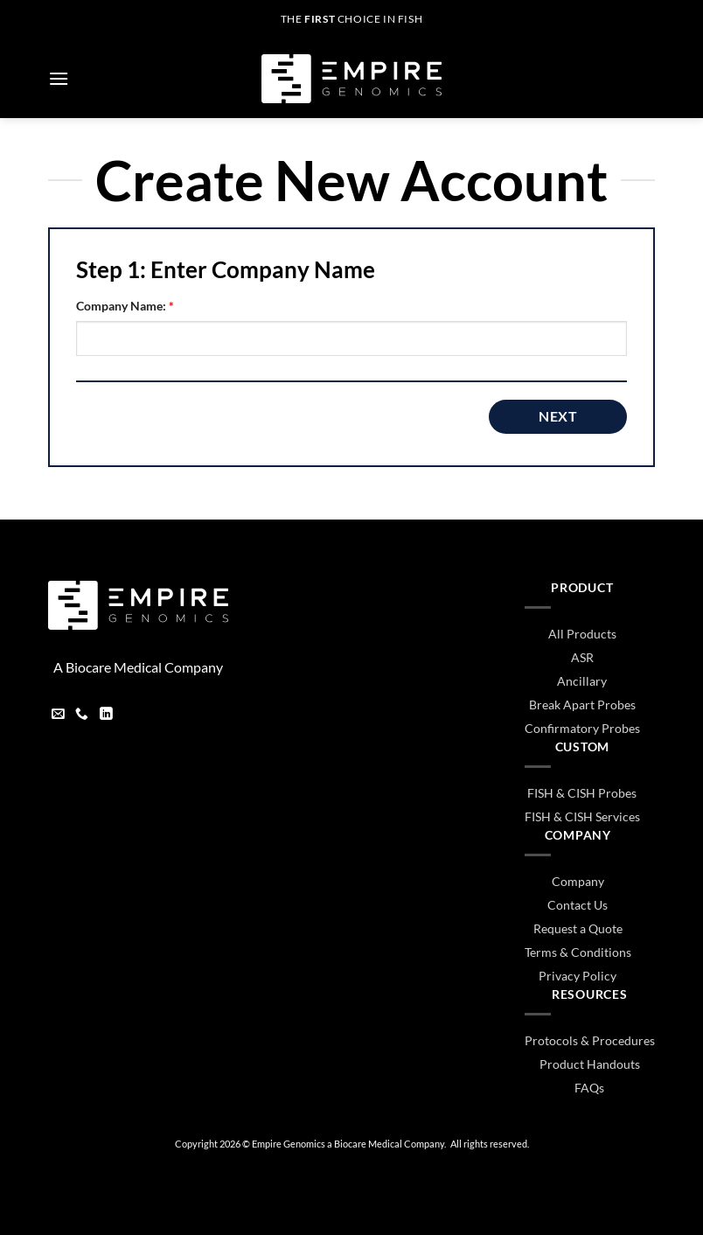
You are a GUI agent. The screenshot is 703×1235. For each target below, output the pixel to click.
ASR (582, 657)
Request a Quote (578, 928)
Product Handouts (589, 1064)
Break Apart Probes (582, 704)
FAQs (589, 1087)
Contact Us (577, 904)
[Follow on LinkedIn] (106, 715)
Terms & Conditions (578, 952)
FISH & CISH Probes (582, 792)
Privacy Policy (577, 975)
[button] (58, 78)
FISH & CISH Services (582, 816)
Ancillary (582, 680)
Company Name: (125, 305)
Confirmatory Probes (582, 728)
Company (578, 881)
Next (558, 416)
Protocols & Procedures (590, 1040)
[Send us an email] (58, 715)
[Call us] (81, 715)
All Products (582, 633)
